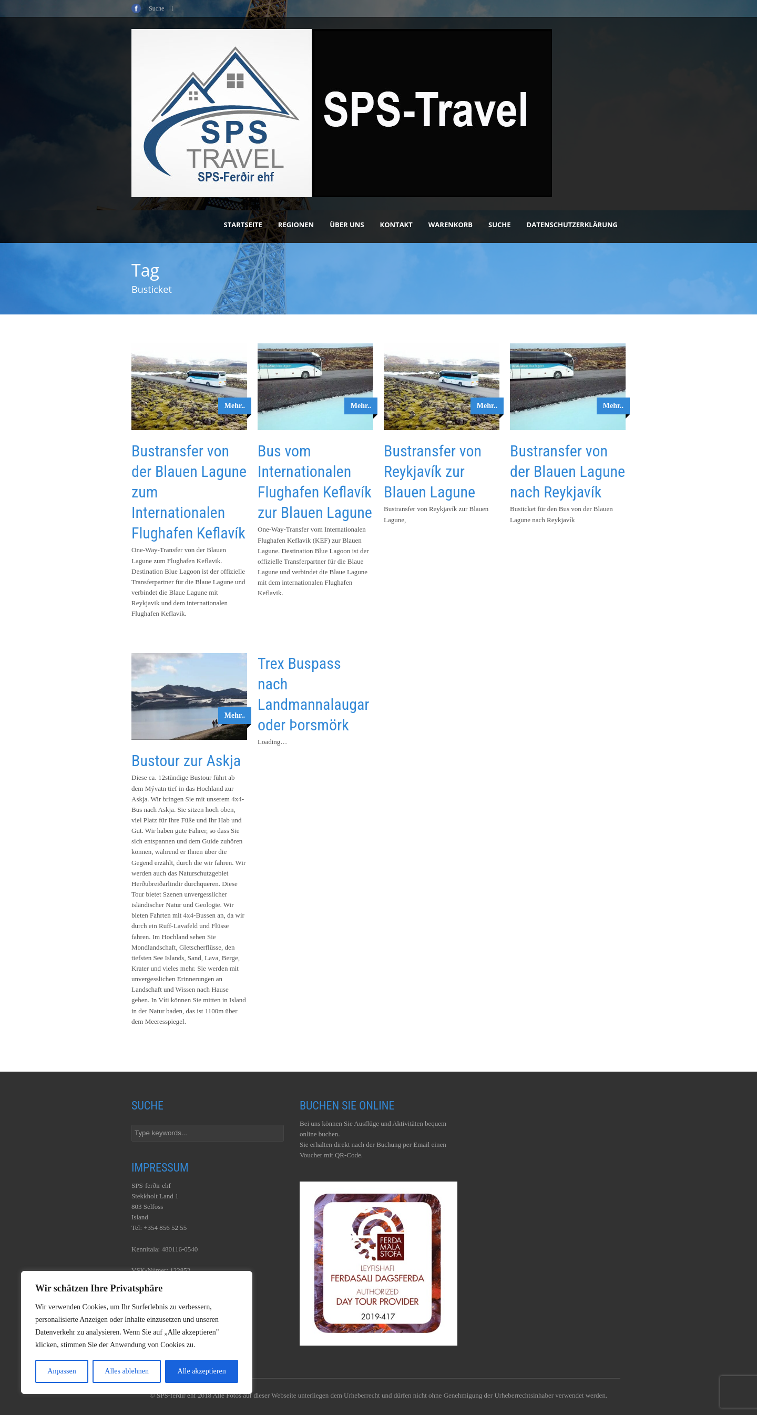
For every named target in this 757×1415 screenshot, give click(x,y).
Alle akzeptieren (202, 1371)
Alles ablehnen (127, 1371)
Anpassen (61, 1371)
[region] (136, 1332)
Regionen (296, 224)
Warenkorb (450, 224)
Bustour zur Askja (186, 760)
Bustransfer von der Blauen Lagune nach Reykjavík (567, 471)
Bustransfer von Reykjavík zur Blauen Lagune (433, 471)
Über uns (347, 224)
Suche (499, 224)
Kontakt (396, 224)
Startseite (243, 224)
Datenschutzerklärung (572, 224)
